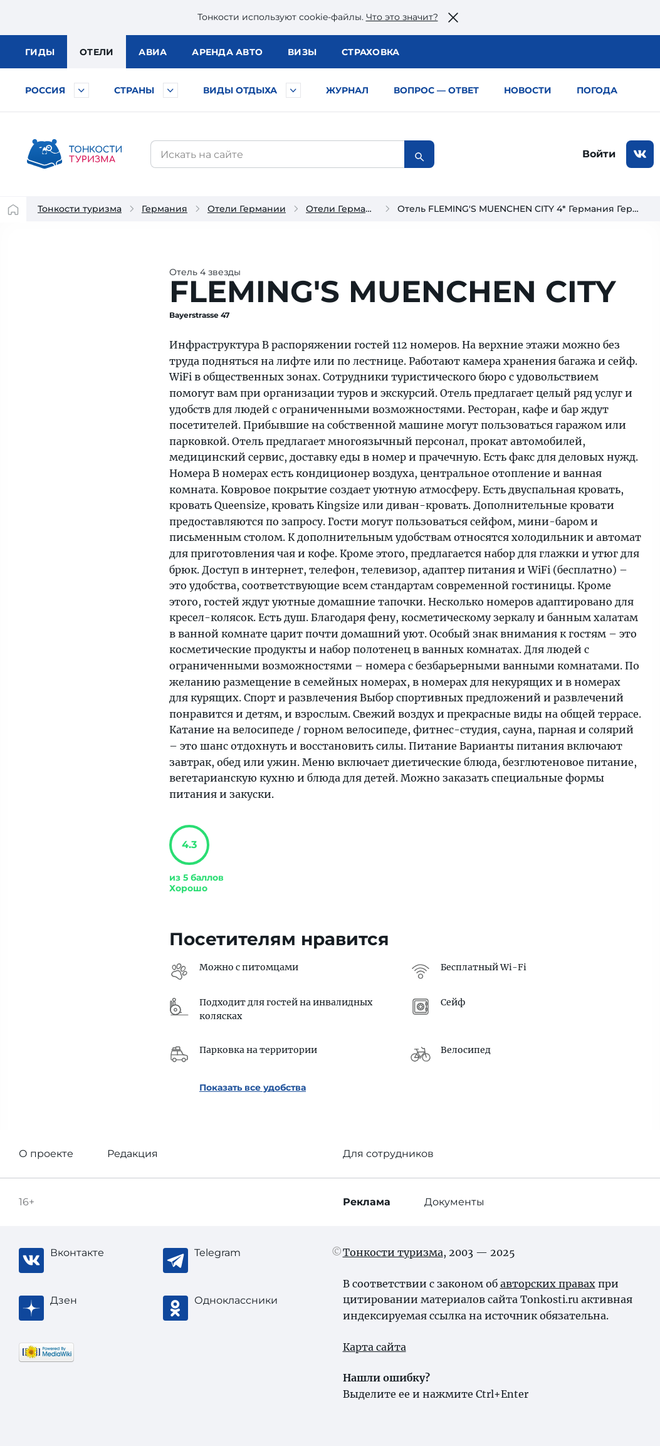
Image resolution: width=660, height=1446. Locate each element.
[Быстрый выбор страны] (170, 90)
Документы (454, 1202)
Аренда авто (227, 52)
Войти (598, 154)
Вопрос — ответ (436, 90)
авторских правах (547, 1283)
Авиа (153, 52)
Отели (96, 52)
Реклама (366, 1202)
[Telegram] (244, 1253)
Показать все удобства (252, 1087)
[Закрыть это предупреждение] (453, 18)
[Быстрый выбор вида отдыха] (293, 90)
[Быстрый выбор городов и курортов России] (81, 90)
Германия (164, 208)
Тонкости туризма (80, 208)
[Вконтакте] (100, 1253)
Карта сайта (374, 1347)
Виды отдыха (240, 90)
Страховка (370, 52)
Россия (45, 90)
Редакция (132, 1154)
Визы (302, 52)
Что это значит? (402, 17)
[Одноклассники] (244, 1300)
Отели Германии (246, 208)
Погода (597, 90)
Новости (528, 90)
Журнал (347, 90)
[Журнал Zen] (100, 1300)
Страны (134, 90)
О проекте (46, 1154)
